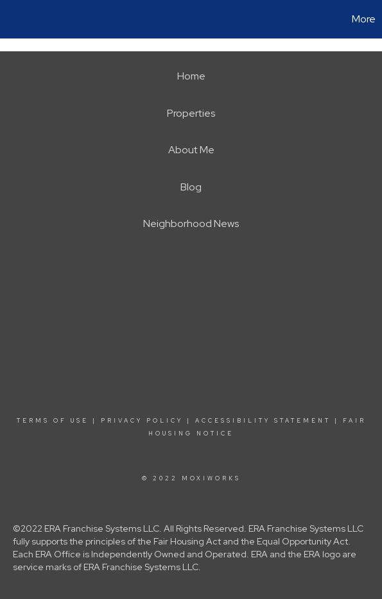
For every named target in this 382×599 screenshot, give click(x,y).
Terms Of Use (53, 421)
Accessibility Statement (263, 421)
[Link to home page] (11, 19)
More (364, 19)
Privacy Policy (142, 421)
